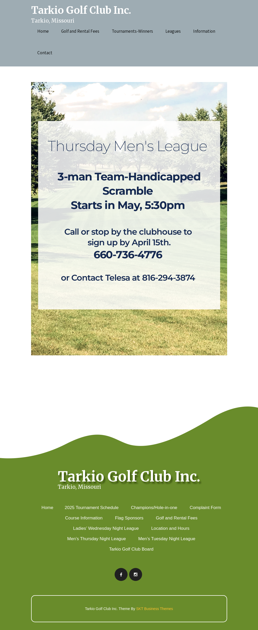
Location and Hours (170, 528)
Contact (44, 53)
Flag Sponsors (129, 518)
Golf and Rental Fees (80, 31)
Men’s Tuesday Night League (166, 538)
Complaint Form (205, 507)
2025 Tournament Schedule (91, 507)
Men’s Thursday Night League (96, 538)
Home (43, 31)
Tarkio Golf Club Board (131, 549)
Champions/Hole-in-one (154, 507)
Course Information (84, 518)
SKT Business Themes (154, 609)
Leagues (173, 31)
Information (204, 31)
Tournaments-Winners (132, 31)
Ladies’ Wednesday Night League (106, 528)
